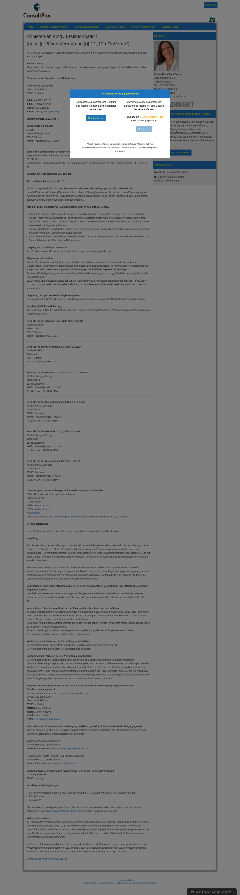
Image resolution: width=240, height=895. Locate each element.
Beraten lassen (96, 118)
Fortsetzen (143, 129)
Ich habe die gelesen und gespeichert (144, 119)
